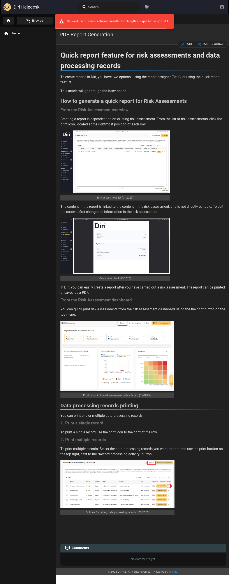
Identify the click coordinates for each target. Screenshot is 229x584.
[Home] (8, 21)
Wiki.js (173, 571)
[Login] (222, 7)
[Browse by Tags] (147, 7)
